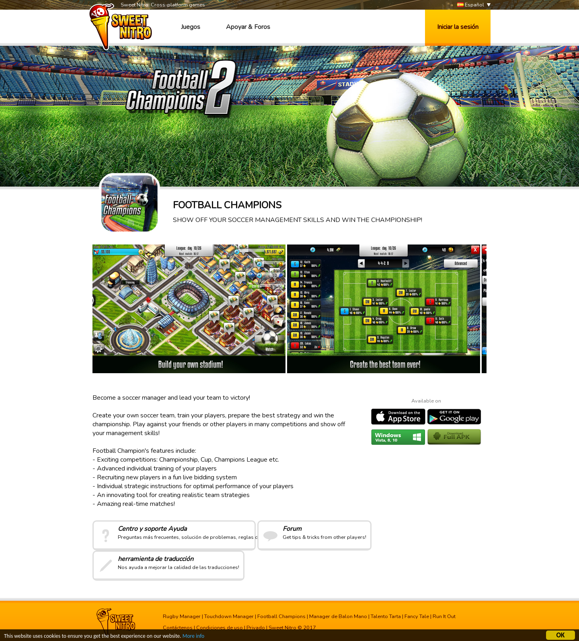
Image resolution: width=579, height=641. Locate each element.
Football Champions (281, 616)
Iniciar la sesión (457, 27)
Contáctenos (178, 627)
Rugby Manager (182, 616)
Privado (255, 627)
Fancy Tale (416, 616)
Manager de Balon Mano (338, 616)
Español (470, 5)
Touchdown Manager (229, 616)
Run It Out (444, 616)
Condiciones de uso (219, 627)
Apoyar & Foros (248, 27)
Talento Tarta (386, 616)
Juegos (190, 27)
